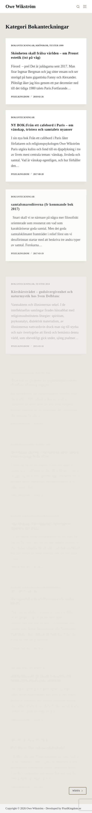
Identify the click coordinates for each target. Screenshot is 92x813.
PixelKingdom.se (71, 808)
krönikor (42, 45)
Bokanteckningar (23, 45)
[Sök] (78, 6)
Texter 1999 (56, 45)
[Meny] (84, 6)
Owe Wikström (21, 6)
